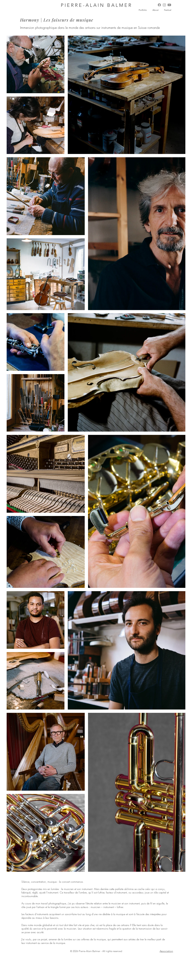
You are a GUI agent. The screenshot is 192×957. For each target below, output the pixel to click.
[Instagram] (164, 5)
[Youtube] (169, 5)
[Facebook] (159, 5)
